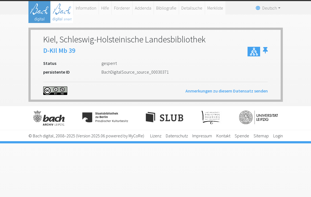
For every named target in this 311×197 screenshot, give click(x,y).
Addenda (143, 8)
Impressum (202, 135)
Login (278, 135)
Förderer (122, 8)
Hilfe (105, 8)
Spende (242, 135)
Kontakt (223, 135)
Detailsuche (191, 8)
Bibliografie (166, 8)
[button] (265, 51)
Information (86, 8)
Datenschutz (177, 135)
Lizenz (155, 135)
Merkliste (215, 8)
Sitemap (261, 135)
